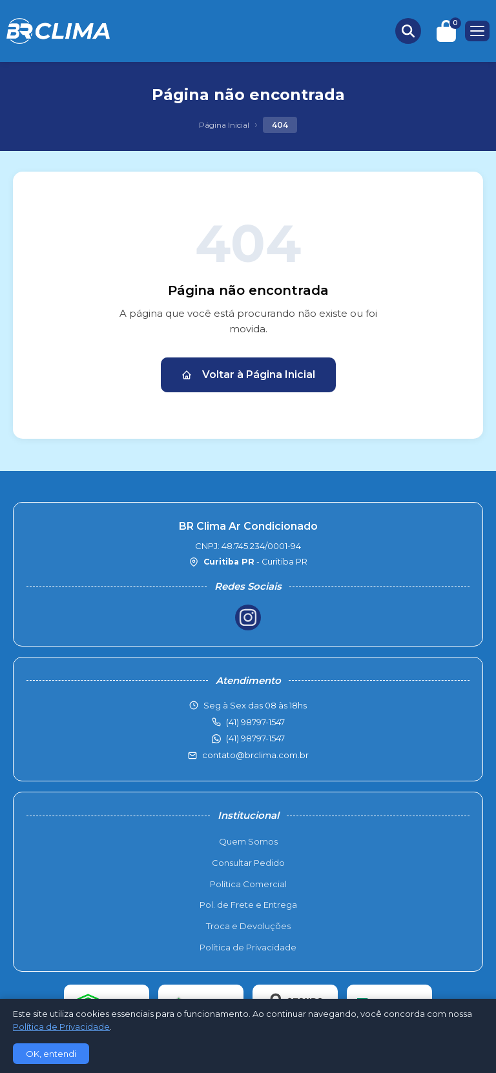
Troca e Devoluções (248, 926)
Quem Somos (248, 841)
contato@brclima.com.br (255, 755)
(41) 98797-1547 (255, 738)
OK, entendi (51, 1053)
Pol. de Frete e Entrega (248, 904)
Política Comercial (248, 884)
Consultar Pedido (248, 862)
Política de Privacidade (248, 947)
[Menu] (477, 31)
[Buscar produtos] (408, 31)
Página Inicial (224, 125)
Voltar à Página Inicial (248, 374)
